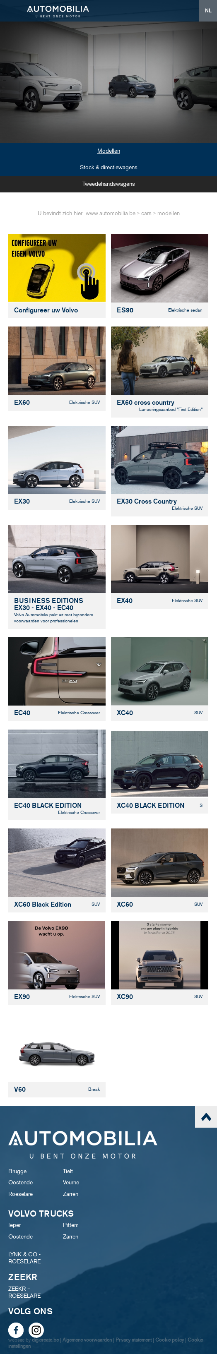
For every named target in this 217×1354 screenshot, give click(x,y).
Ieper (14, 1225)
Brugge (17, 1171)
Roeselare (20, 1194)
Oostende (20, 1182)
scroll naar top (206, 1117)
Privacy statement (134, 1340)
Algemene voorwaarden (87, 1340)
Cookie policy (169, 1340)
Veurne (71, 1182)
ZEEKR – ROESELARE (24, 1292)
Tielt (68, 1171)
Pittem (71, 1225)
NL (208, 10)
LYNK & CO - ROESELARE (24, 1258)
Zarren (70, 1194)
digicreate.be (45, 1340)
